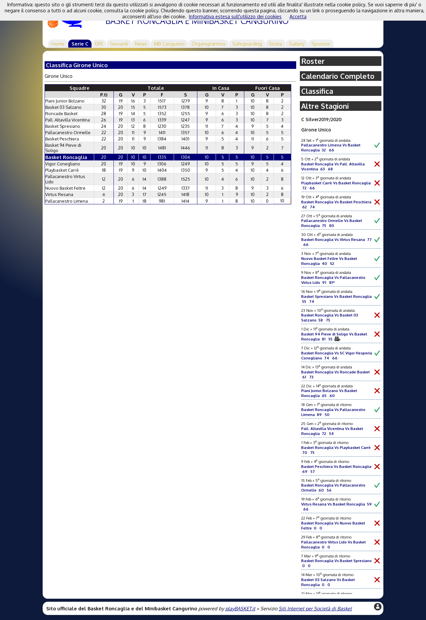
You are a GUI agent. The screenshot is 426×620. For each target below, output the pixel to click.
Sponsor (321, 44)
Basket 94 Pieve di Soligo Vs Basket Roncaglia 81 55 (334, 336)
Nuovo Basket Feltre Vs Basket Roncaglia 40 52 (329, 261)
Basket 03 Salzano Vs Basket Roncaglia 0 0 (328, 582)
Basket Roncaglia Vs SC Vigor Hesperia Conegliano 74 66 (336, 355)
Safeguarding (247, 44)
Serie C (80, 44)
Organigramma (208, 44)
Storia (275, 44)
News (141, 44)
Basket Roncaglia (66, 157)
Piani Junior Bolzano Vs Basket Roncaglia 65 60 (329, 393)
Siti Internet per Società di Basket (315, 608)
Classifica (317, 91)
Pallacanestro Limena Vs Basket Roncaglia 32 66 (330, 147)
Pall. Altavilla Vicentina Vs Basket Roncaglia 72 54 (332, 431)
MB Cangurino (169, 44)
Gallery (297, 44)
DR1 (99, 44)
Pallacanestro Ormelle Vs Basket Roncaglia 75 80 (331, 223)
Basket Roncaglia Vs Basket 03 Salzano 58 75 (329, 317)
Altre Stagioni (325, 106)
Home (58, 44)
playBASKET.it (240, 608)
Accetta (298, 16)
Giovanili (119, 44)
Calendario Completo (337, 76)
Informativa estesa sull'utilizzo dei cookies (235, 16)
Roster (313, 61)
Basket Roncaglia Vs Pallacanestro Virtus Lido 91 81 (333, 280)
